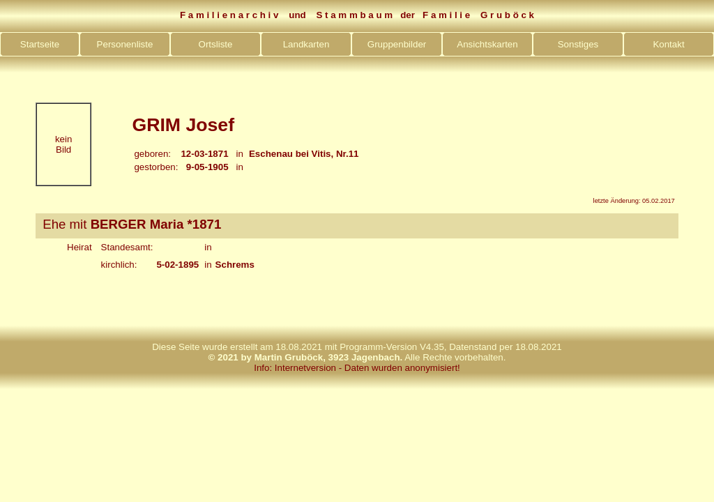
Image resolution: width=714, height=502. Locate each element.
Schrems (235, 264)
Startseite (39, 44)
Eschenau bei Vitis (290, 154)
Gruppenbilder (396, 44)
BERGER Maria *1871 (156, 224)
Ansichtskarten (487, 44)
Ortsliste (216, 44)
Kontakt (668, 44)
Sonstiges (578, 44)
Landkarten (306, 44)
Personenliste (125, 44)
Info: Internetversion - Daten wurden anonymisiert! (357, 368)
